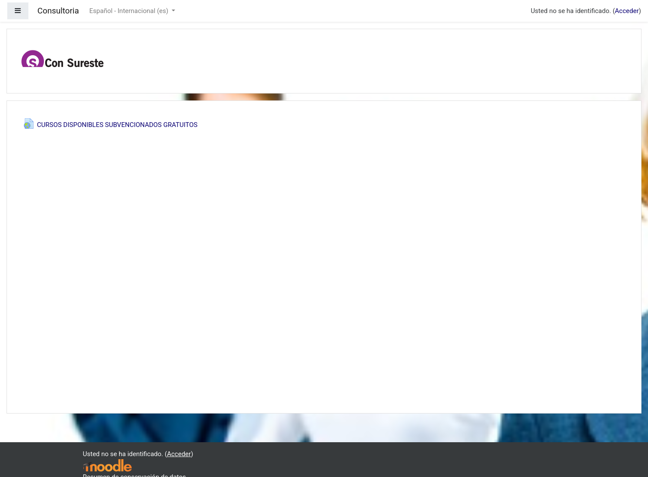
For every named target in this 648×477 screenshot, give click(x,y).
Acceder (627, 11)
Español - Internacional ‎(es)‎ (130, 11)
